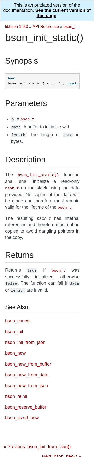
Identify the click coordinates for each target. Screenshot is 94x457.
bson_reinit (16, 392)
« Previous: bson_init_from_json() (37, 442)
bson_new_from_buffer (28, 359)
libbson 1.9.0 (16, 26)
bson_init (14, 327)
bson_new (15, 348)
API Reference (46, 26)
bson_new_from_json (26, 381)
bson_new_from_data (26, 370)
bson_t (69, 26)
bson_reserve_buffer (25, 402)
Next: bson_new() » (61, 452)
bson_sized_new (22, 413)
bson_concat (18, 316)
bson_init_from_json (25, 338)
